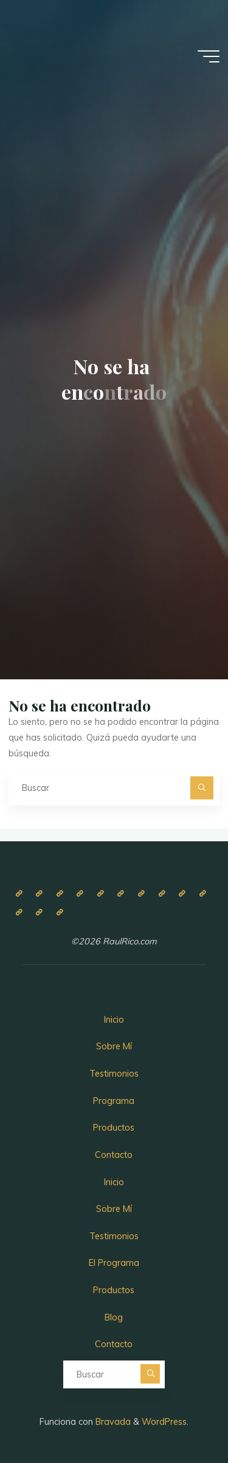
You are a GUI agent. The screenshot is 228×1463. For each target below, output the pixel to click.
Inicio (114, 1019)
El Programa (114, 1262)
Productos (113, 1127)
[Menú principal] (208, 56)
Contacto (114, 1154)
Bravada (112, 1421)
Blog (114, 1317)
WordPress (164, 1421)
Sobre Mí (114, 1046)
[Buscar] (201, 787)
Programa (113, 1100)
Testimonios (114, 1073)
